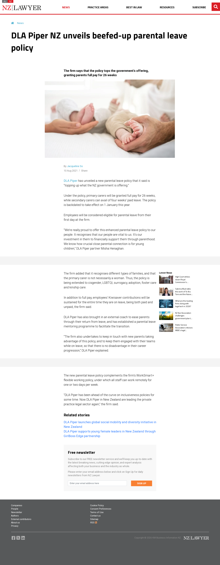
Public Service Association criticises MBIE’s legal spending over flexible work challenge (184, 327)
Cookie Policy (97, 505)
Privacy (14, 526)
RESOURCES (167, 7)
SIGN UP (141, 483)
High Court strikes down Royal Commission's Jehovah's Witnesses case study (182, 279)
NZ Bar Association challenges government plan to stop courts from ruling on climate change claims (183, 316)
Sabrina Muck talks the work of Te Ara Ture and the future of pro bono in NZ (183, 291)
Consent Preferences (100, 508)
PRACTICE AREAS (98, 7)
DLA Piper (70, 180)
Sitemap (94, 519)
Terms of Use (97, 512)
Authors (15, 515)
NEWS (66, 7)
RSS (93, 522)
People (14, 508)
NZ (10, 1)
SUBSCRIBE (199, 7)
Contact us (95, 515)
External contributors (21, 519)
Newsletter (16, 512)
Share (84, 170)
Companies (16, 505)
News (20, 23)
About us (15, 522)
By (73, 166)
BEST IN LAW (134, 7)
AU (5, 1)
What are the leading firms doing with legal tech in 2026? (184, 303)
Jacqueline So (75, 166)
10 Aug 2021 (71, 170)
